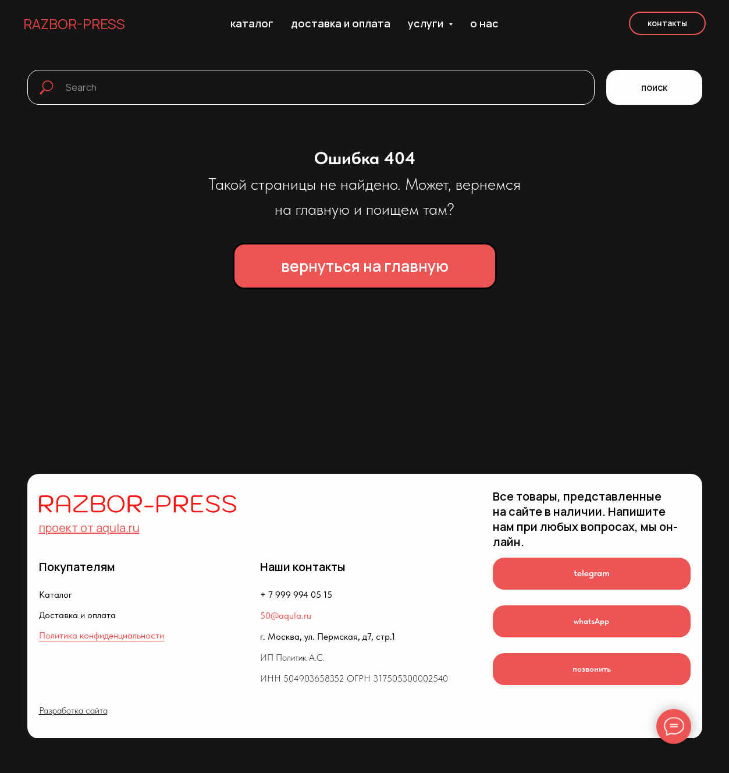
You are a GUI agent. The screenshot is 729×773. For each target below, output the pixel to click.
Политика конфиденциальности (101, 635)
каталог (251, 23)
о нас (484, 23)
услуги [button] (427, 23)
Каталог (55, 594)
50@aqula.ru (285, 615)
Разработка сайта (73, 710)
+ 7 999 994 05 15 (296, 594)
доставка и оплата (340, 23)
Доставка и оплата (77, 614)
